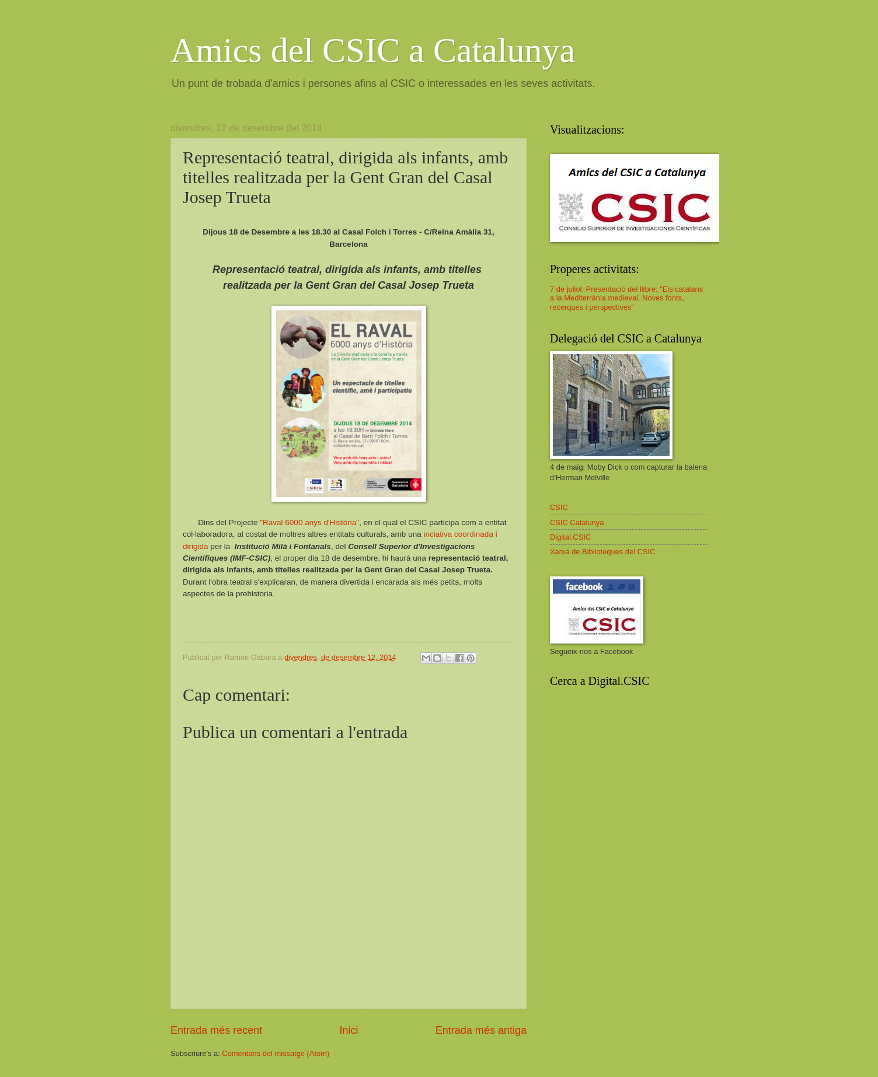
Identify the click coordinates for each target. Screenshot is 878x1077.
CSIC (559, 507)
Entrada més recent (216, 1030)
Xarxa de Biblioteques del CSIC (602, 551)
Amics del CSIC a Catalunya (372, 50)
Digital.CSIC (570, 537)
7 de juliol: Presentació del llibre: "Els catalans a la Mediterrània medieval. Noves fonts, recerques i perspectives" (626, 298)
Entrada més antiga (481, 1030)
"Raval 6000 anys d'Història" (309, 522)
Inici (348, 1030)
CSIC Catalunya (577, 522)
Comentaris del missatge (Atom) (275, 1053)
